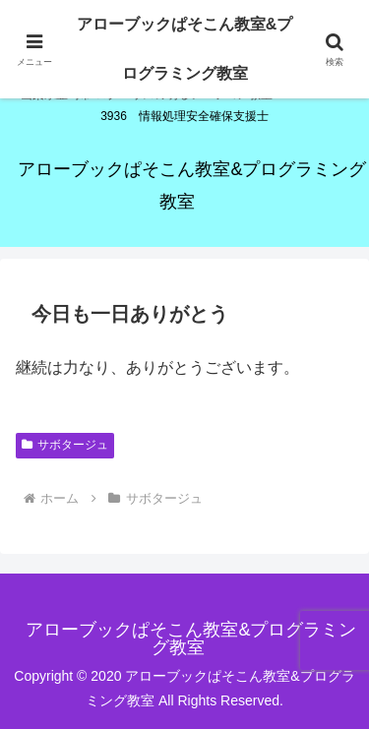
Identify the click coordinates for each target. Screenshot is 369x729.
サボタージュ (65, 445)
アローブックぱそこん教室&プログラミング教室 (185, 49)
